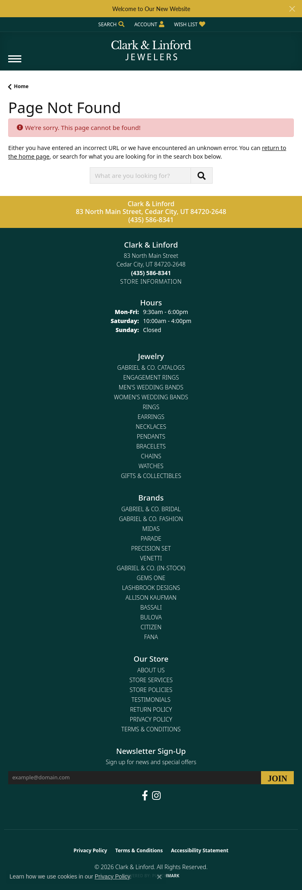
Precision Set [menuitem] (151, 548)
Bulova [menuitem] (151, 617)
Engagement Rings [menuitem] (151, 377)
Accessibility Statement (199, 850)
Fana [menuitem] (151, 637)
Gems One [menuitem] (150, 578)
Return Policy (151, 709)
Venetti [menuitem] (151, 558)
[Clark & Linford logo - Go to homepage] (151, 47)
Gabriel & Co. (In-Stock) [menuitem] (151, 568)
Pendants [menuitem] (151, 436)
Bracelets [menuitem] (151, 446)
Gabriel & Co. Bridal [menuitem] (151, 509)
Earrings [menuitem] (151, 417)
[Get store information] (151, 281)
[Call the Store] (151, 273)
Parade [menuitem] (151, 538)
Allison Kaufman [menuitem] (150, 597)
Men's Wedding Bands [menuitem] (151, 387)
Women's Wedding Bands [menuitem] (151, 397)
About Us (151, 670)
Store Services (151, 680)
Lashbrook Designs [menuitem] (151, 588)
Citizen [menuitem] (151, 627)
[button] (111, 24)
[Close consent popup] (159, 876)
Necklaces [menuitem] (151, 426)
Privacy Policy (151, 719)
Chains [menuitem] (151, 456)
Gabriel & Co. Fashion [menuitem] (151, 519)
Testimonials (151, 699)
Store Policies (150, 690)
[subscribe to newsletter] (277, 777)
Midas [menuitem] (150, 529)
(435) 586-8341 (151, 219)
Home (21, 86)
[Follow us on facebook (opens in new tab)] (145, 796)
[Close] (292, 9)
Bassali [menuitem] (151, 607)
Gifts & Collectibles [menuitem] (151, 476)
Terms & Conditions (151, 729)
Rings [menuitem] (151, 407)
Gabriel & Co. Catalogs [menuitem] (151, 367)
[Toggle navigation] (15, 63)
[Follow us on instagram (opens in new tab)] (156, 796)
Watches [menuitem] (151, 466)
